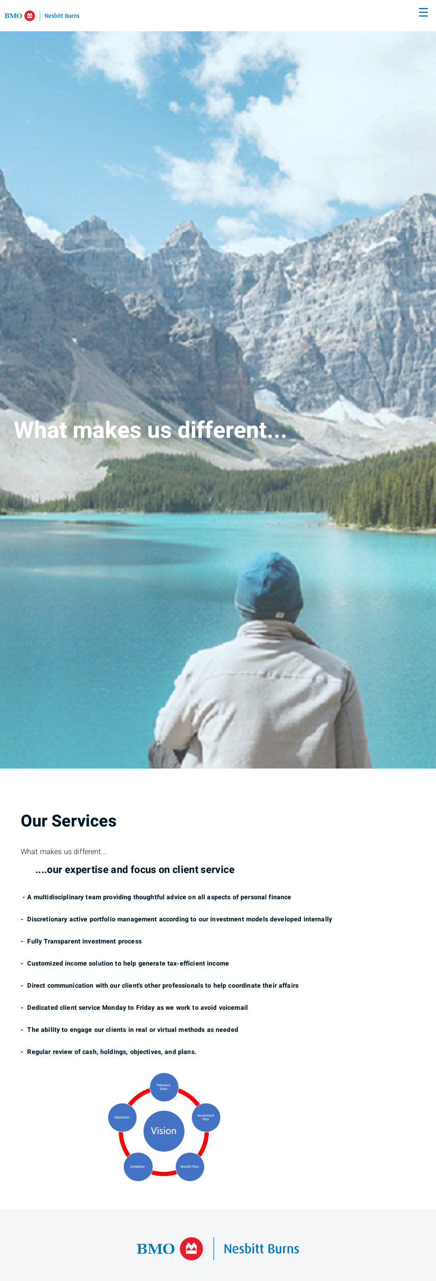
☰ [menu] (423, 13)
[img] (218, 384)
